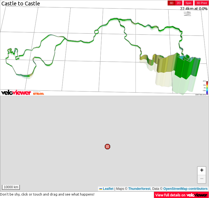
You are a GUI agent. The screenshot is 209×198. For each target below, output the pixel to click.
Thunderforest (139, 189)
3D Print (201, 3)
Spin (188, 3)
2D (178, 3)
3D (171, 3)
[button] (103, 150)
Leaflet (106, 189)
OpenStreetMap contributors (185, 189)
